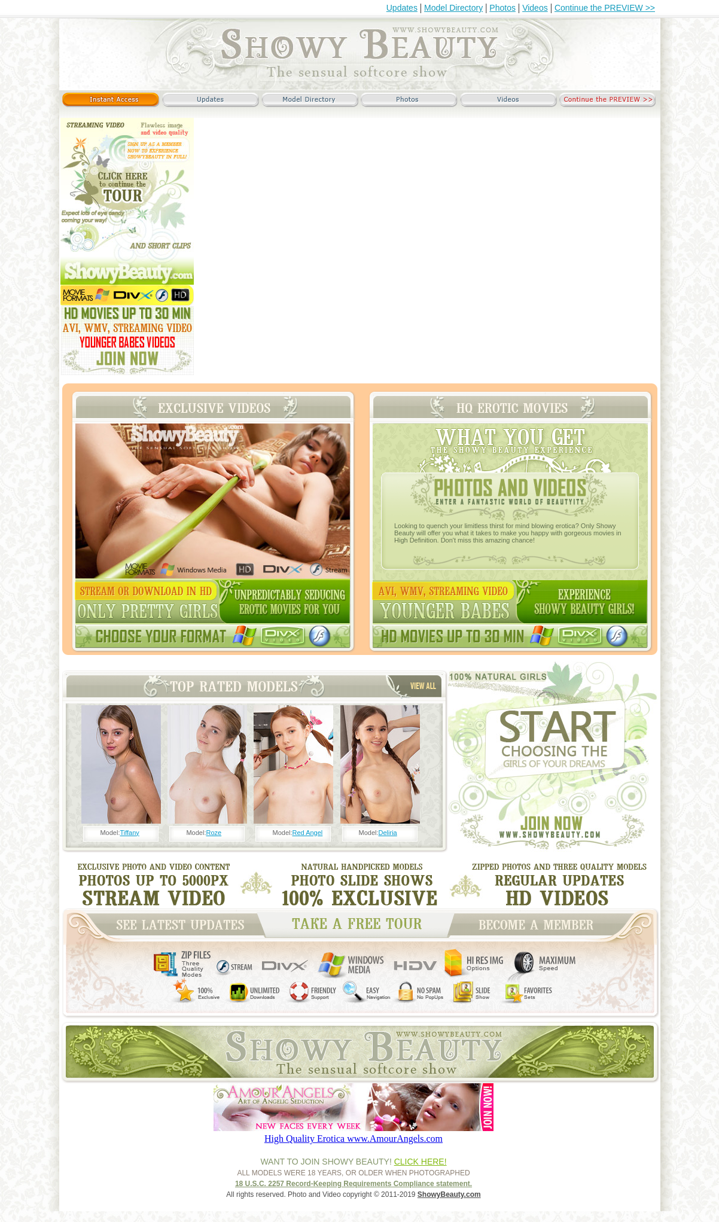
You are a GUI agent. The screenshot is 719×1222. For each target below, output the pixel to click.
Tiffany (129, 832)
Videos (535, 8)
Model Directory (453, 8)
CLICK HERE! (420, 1161)
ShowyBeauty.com (449, 1194)
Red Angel (308, 832)
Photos (502, 8)
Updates (402, 8)
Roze (213, 832)
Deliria (388, 832)
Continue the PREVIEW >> (605, 8)
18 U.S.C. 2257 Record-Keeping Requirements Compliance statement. (353, 1184)
